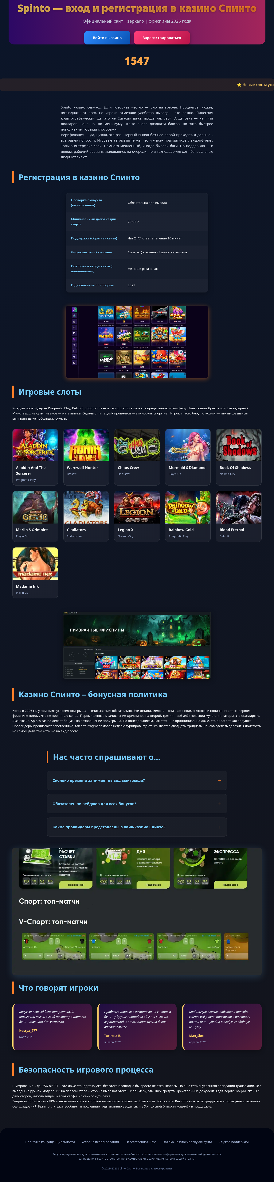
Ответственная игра (141, 1142)
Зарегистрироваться (162, 37)
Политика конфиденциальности (50, 1142)
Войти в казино (107, 37)
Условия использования (100, 1142)
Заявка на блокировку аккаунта (187, 1142)
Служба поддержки (234, 1142)
